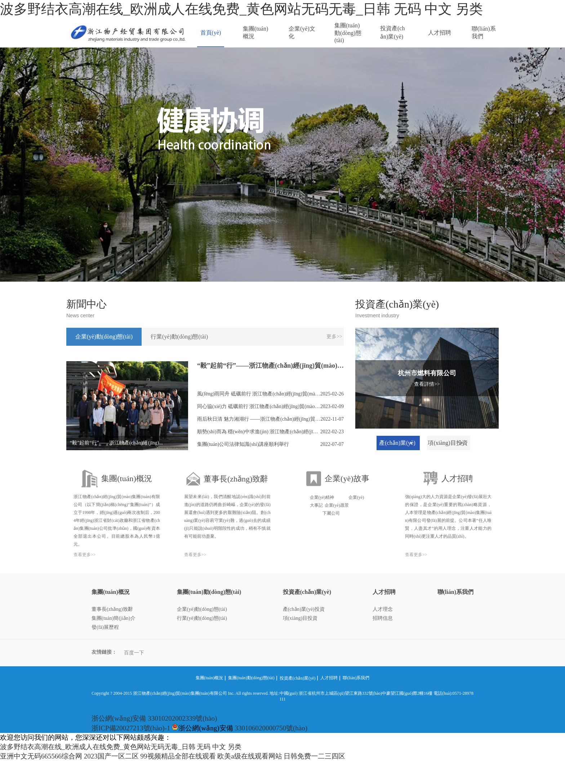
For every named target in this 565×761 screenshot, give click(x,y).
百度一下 (134, 652)
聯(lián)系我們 (484, 32)
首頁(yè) (210, 33)
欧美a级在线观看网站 (249, 756)
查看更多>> (85, 554)
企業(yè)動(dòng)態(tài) (202, 609)
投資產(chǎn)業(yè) (392, 32)
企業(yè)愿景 (337, 505)
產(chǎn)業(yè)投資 (304, 609)
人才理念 (383, 609)
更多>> (334, 336)
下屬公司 (331, 513)
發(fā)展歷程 (105, 627)
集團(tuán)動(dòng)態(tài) (347, 32)
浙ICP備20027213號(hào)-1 (131, 728)
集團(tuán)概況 (255, 32)
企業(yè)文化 (302, 32)
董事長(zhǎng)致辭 (112, 609)
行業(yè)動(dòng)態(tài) (202, 618)
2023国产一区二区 (111, 756)
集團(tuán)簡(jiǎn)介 (113, 618)
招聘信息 (383, 618)
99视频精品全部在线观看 (178, 756)
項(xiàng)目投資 (300, 618)
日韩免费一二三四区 (314, 756)
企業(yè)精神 (322, 497)
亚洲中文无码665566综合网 (41, 756)
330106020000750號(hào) (271, 728)
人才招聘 (439, 33)
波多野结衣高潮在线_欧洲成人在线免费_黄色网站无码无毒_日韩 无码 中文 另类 (241, 9)
